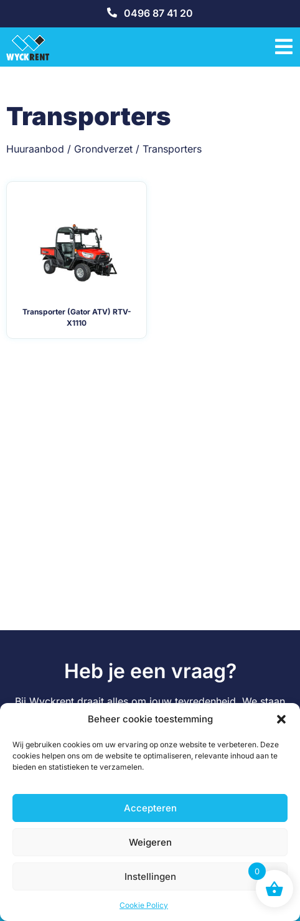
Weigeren (150, 842)
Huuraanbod (35, 149)
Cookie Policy (144, 905)
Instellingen (150, 876)
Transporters (172, 149)
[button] (281, 719)
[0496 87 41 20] (112, 12)
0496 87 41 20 (158, 13)
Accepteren (150, 808)
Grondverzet (103, 149)
